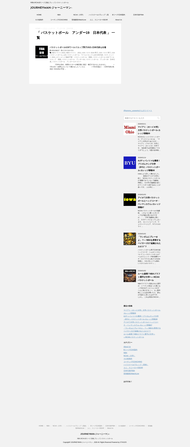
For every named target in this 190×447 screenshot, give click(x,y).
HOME (39, 15)
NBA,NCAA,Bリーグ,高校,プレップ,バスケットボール (95, 438)
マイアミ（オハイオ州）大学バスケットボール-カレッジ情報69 (149, 130)
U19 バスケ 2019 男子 (90, 53)
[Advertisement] (142, 67)
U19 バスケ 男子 (105, 53)
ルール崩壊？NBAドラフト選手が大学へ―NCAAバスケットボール (149, 277)
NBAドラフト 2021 (73, 53)
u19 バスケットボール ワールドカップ (77, 55)
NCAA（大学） (78, 15)
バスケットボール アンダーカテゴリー (66, 62)
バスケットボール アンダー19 (73, 59)
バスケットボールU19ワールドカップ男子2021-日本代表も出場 (78, 47)
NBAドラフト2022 (58, 53)
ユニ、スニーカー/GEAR (99, 20)
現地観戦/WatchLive (79, 20)
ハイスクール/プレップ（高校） (99, 15)
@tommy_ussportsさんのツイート (138, 110)
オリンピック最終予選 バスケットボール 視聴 (74, 57)
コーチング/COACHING (59, 20)
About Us (118, 20)
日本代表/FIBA (138, 15)
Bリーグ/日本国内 (118, 15)
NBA (59, 15)
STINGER (123, 442)
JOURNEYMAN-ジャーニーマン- (51, 7)
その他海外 (39, 20)
